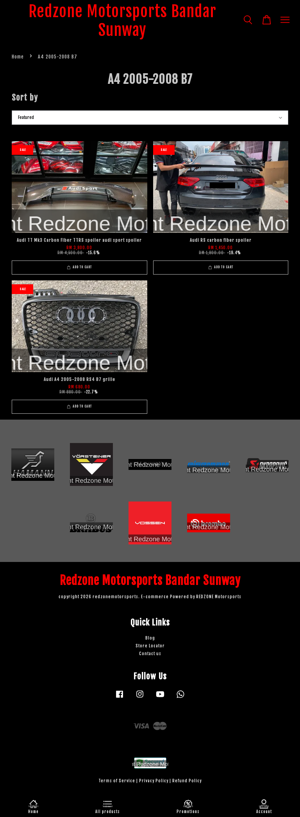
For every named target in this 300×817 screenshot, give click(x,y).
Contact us (150, 653)
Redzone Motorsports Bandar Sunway (122, 20)
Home (18, 57)
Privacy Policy (153, 780)
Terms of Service (116, 780)
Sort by (25, 97)
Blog (150, 638)
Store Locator (150, 646)
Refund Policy (187, 780)
